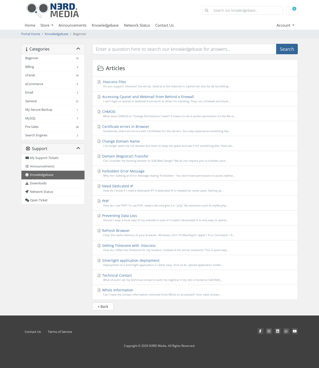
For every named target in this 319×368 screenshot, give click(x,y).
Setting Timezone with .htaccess (195, 247)
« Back (103, 306)
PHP (195, 203)
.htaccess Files (195, 84)
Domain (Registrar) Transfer (195, 158)
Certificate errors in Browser (195, 128)
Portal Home (30, 34)
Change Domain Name (195, 143)
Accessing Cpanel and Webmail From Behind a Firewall (195, 99)
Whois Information (195, 292)
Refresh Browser (195, 232)
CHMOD (195, 113)
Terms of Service (60, 332)
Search (287, 49)
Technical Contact (195, 277)
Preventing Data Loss (195, 217)
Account (284, 25)
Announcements (72, 25)
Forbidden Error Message (195, 173)
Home (30, 25)
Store (45, 25)
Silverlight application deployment (195, 262)
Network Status (137, 25)
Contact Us (164, 25)
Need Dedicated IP (195, 188)
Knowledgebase (105, 25)
